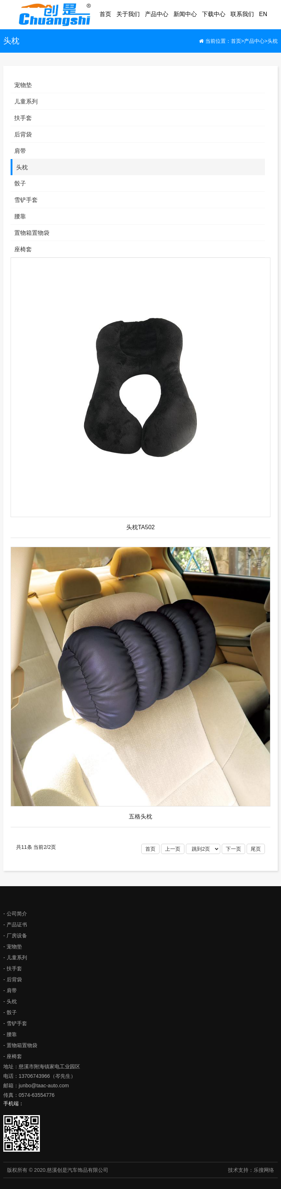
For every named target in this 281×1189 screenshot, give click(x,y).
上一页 (172, 849)
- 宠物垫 (12, 946)
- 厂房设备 (15, 935)
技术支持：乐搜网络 (251, 1170)
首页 (105, 14)
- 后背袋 (12, 979)
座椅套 (23, 249)
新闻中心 (185, 14)
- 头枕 (10, 1001)
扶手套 (23, 118)
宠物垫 (23, 85)
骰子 (20, 183)
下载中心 (213, 14)
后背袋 (23, 134)
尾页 (256, 849)
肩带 (20, 151)
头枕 (272, 41)
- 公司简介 (15, 914)
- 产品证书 (15, 925)
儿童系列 (26, 101)
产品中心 (156, 14)
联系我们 (242, 14)
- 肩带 (10, 990)
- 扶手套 (12, 968)
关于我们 (128, 14)
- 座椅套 (12, 1056)
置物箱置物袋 (31, 233)
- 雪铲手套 (15, 1023)
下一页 (233, 849)
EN (263, 14)
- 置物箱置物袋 (20, 1045)
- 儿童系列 (15, 957)
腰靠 (20, 216)
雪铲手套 (26, 200)
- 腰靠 (10, 1034)
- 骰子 (10, 1012)
